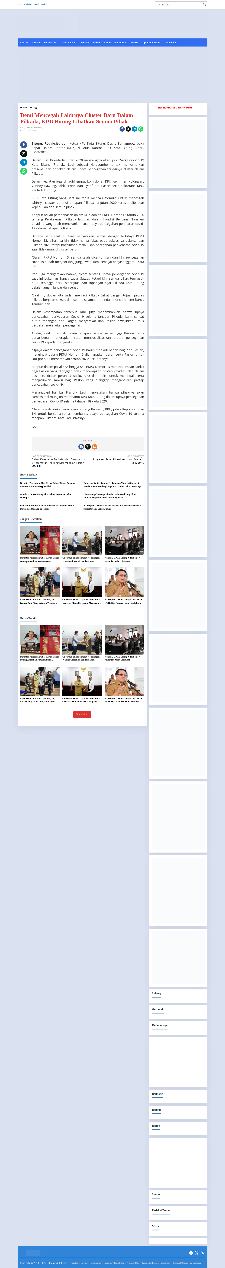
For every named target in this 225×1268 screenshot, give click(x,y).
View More (82, 714)
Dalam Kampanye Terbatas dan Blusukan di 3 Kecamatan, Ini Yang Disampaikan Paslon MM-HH (59, 461)
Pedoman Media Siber (114, 1263)
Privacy (84, 1263)
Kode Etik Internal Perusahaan (156, 1263)
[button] (204, 4)
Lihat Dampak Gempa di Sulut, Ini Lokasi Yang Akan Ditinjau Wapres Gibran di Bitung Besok (109, 496)
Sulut (35, 130)
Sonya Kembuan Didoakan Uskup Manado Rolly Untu (117, 459)
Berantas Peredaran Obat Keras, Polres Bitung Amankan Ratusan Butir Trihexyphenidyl (48, 485)
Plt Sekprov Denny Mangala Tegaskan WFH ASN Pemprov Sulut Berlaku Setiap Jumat (112, 507)
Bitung (22, 130)
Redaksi (74, 1263)
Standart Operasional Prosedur (187, 1263)
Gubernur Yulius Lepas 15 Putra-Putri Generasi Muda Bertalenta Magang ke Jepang (47, 507)
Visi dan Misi (133, 1263)
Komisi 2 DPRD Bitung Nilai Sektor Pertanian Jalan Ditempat (45, 496)
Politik (28, 130)
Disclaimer (96, 1263)
